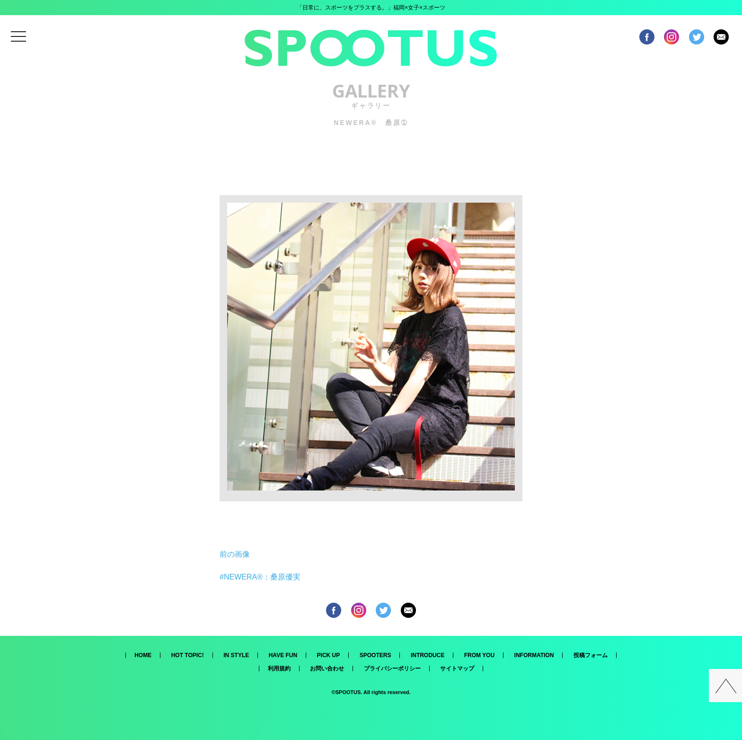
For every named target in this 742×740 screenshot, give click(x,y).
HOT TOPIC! (187, 655)
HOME (142, 655)
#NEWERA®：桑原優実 (260, 577)
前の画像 (235, 554)
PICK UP (328, 655)
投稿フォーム (591, 655)
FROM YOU (479, 655)
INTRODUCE (427, 655)
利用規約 (279, 668)
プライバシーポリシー (392, 668)
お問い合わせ (327, 668)
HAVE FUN (283, 655)
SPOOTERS (375, 655)
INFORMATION (534, 655)
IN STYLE (236, 655)
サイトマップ (457, 668)
